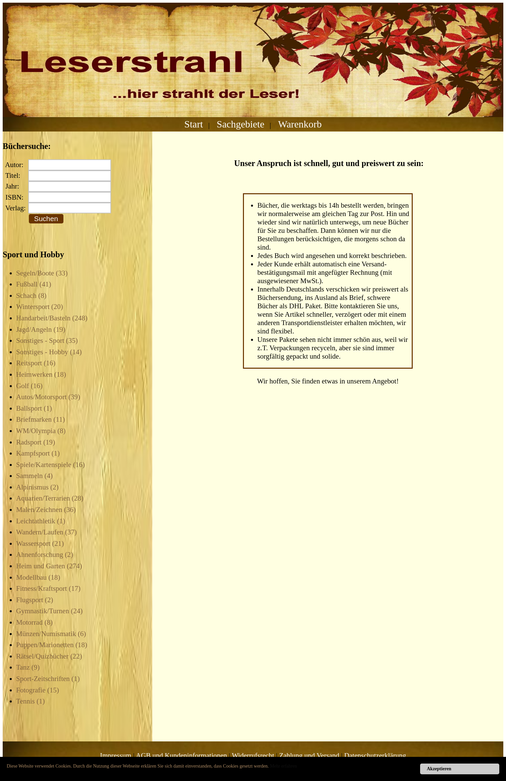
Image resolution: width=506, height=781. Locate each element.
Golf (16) (29, 386)
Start (193, 124)
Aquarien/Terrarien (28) (50, 498)
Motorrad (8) (34, 622)
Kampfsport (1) (38, 453)
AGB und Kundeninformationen (181, 755)
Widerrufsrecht (253, 755)
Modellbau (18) (38, 577)
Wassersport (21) (40, 543)
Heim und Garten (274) (49, 566)
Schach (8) (31, 296)
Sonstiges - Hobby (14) (49, 352)
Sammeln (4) (34, 476)
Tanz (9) (28, 667)
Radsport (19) (35, 442)
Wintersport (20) (39, 307)
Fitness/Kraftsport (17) (48, 588)
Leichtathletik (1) (40, 521)
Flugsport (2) (34, 600)
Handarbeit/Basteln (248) (52, 318)
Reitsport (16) (35, 363)
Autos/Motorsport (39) (48, 397)
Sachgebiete (240, 124)
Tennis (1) (30, 701)
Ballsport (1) (34, 408)
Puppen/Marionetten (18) (51, 645)
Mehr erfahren (283, 766)
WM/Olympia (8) (41, 431)
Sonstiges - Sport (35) (47, 340)
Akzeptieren (439, 768)
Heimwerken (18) (41, 374)
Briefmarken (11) (40, 419)
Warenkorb (300, 124)
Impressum (115, 755)
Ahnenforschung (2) (44, 555)
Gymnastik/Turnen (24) (49, 611)
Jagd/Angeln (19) (40, 329)
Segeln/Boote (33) (41, 273)
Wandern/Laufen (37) (46, 532)
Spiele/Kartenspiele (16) (50, 465)
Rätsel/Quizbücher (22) (49, 656)
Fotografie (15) (37, 690)
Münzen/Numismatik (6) (51, 634)
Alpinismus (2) (37, 487)
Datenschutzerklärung (375, 755)
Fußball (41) (33, 284)
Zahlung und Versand (309, 755)
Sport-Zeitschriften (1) (48, 679)
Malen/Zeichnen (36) (46, 510)
